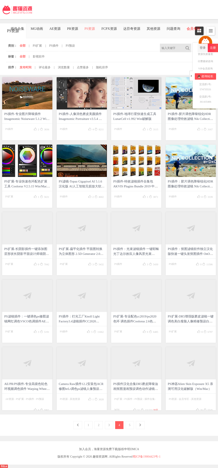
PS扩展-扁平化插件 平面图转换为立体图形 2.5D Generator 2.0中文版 (81, 253)
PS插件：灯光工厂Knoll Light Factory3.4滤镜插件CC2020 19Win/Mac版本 (79, 321)
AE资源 (55, 28)
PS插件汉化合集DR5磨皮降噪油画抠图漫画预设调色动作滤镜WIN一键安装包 (135, 388)
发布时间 (26, 67)
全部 (23, 45)
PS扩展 (37, 45)
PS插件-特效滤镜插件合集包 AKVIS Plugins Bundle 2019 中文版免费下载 (135, 186)
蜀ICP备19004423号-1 (147, 456)
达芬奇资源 (131, 28)
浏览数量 (64, 67)
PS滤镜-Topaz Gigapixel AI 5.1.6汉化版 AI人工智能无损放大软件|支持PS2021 (80, 186)
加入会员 (85, 449)
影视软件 (39, 56)
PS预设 (70, 45)
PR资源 (72, 28)
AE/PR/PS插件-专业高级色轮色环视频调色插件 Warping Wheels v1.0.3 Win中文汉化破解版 (26, 388)
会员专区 (184, 399)
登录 (203, 47)
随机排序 (102, 67)
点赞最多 (83, 67)
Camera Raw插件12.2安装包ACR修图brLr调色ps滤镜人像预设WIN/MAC (81, 388)
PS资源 (90, 28)
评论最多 (45, 67)
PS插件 (54, 45)
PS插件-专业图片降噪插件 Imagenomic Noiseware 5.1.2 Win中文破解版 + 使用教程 (26, 118)
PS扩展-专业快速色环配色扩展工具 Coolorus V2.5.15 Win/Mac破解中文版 (27, 186)
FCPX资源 (109, 28)
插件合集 (17, 28)
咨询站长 (205, 76)
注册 (213, 47)
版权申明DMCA (128, 449)
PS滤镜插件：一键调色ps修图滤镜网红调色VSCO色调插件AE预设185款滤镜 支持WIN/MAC (26, 321)
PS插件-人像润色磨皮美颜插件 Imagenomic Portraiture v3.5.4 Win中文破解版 (81, 118)
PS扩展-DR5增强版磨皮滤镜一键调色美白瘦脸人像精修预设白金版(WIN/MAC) (191, 321)
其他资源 (153, 28)
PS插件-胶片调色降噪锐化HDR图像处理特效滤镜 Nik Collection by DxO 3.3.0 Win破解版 (190, 118)
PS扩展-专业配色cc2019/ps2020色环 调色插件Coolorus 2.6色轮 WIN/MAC (134, 321)
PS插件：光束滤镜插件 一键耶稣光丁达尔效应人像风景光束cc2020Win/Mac (136, 253)
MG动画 (37, 28)
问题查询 (173, 28)
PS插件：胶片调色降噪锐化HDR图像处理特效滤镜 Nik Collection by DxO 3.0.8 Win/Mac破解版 (190, 186)
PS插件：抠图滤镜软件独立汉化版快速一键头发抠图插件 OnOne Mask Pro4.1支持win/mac (190, 253)
